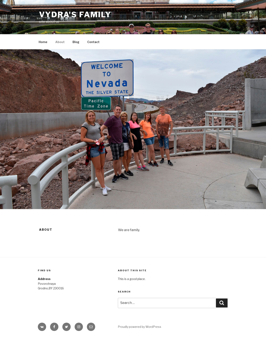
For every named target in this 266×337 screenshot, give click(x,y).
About (60, 42)
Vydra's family (75, 14)
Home (43, 42)
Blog (76, 42)
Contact (93, 42)
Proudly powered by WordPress (139, 326)
